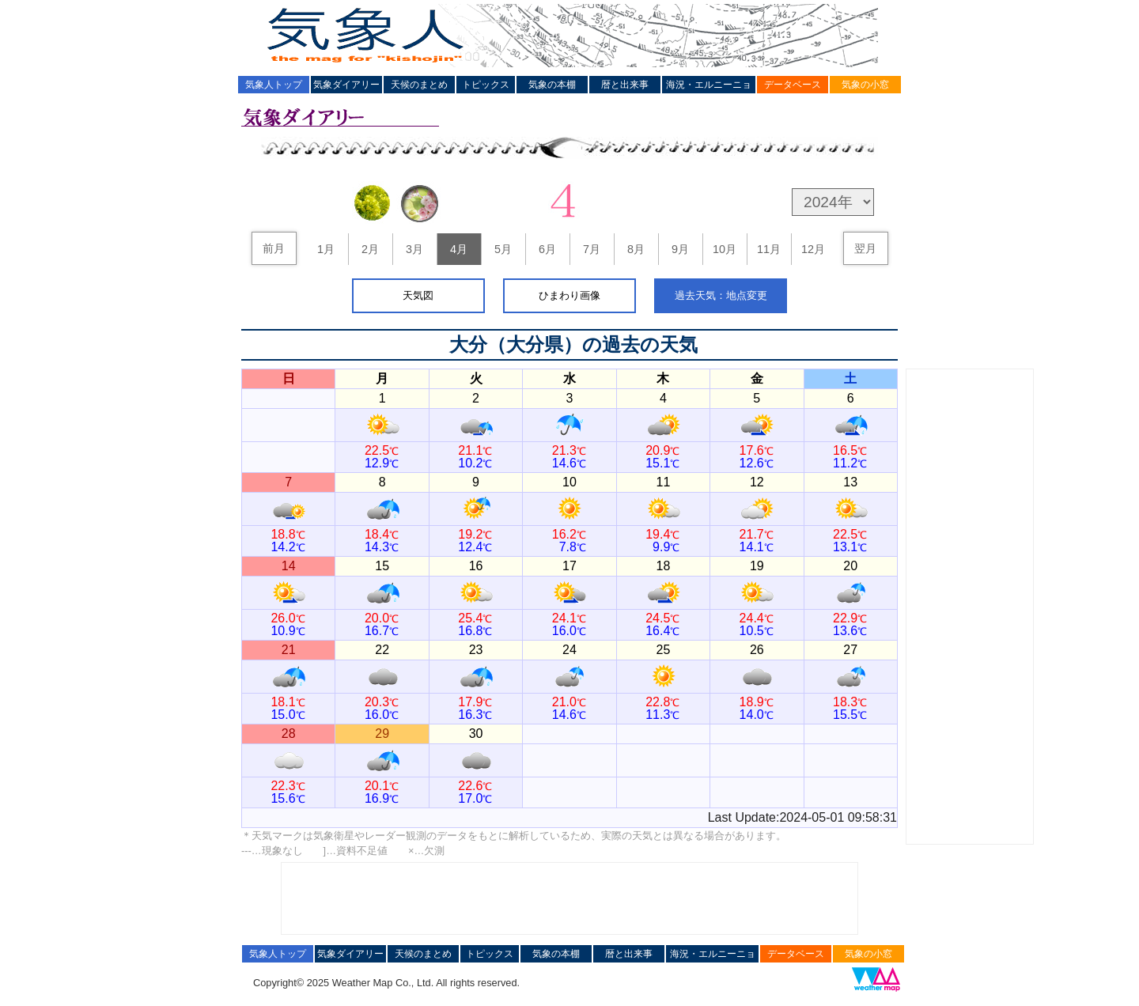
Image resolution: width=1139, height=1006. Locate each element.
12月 (813, 249)
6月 (547, 249)
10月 (724, 249)
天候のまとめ (419, 84)
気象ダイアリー (346, 84)
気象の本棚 (552, 84)
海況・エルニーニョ (708, 84)
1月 (326, 249)
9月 (680, 249)
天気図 (418, 295)
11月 (769, 249)
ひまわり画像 (569, 295)
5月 (503, 249)
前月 (274, 248)
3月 (414, 249)
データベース (792, 84)
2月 (370, 249)
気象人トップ (273, 84)
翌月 (865, 248)
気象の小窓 (865, 84)
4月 (458, 249)
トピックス (485, 84)
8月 (636, 249)
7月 (591, 249)
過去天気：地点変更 (721, 295)
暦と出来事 (625, 84)
